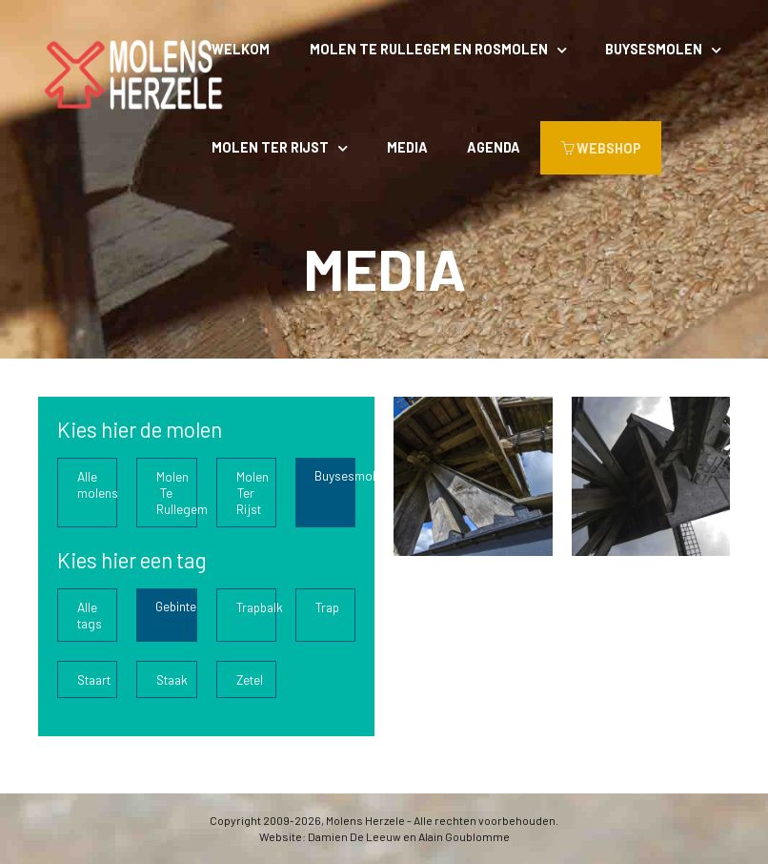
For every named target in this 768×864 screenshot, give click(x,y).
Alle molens (97, 484)
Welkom (241, 49)
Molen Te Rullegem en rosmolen (429, 49)
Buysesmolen (653, 49)
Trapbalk (256, 607)
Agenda (493, 147)
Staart (94, 679)
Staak (172, 679)
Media (407, 147)
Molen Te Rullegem (176, 492)
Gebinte (175, 606)
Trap (327, 607)
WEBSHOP (600, 148)
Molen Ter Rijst (270, 147)
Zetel (249, 679)
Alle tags (89, 615)
